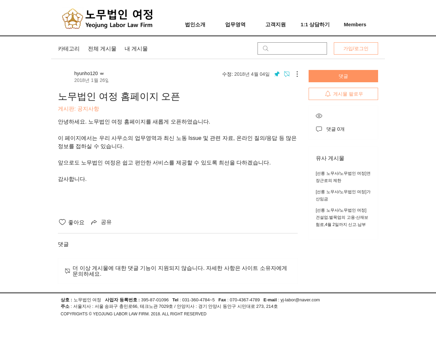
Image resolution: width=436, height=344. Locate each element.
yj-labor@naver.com (300, 299)
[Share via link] (101, 222)
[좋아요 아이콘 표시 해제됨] (62, 222)
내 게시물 (136, 48)
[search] (292, 48)
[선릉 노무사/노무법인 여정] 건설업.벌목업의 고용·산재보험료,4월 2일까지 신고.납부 (342, 217)
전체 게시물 (102, 48)
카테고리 (69, 48)
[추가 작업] (294, 74)
